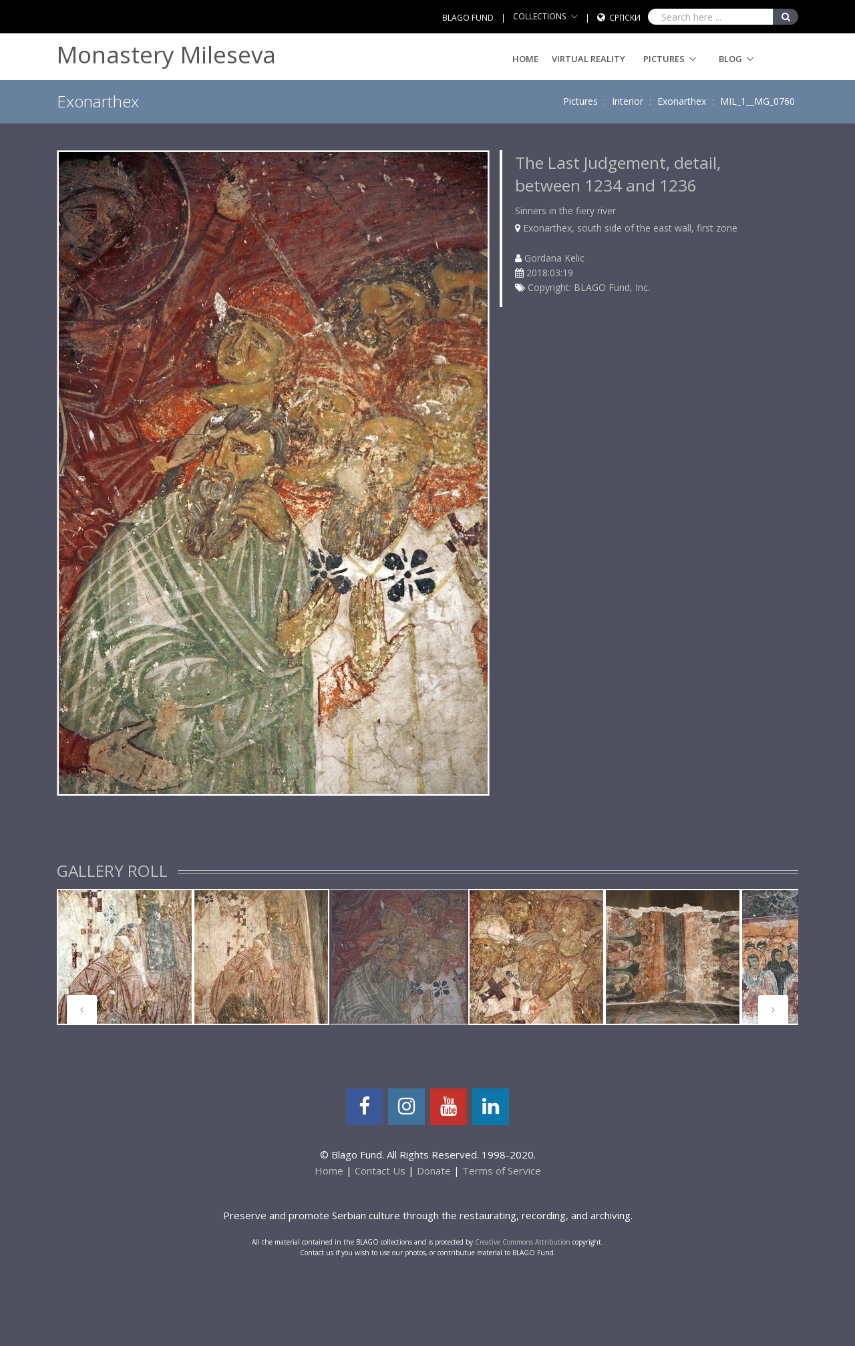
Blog (730, 59)
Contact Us (380, 1170)
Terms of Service (501, 1170)
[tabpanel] (125, 957)
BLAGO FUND (468, 17)
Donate (434, 1170)
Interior (627, 101)
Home (525, 59)
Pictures (664, 59)
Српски (625, 17)
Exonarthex (681, 101)
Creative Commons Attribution (522, 1242)
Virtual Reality (588, 59)
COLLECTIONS (539, 16)
